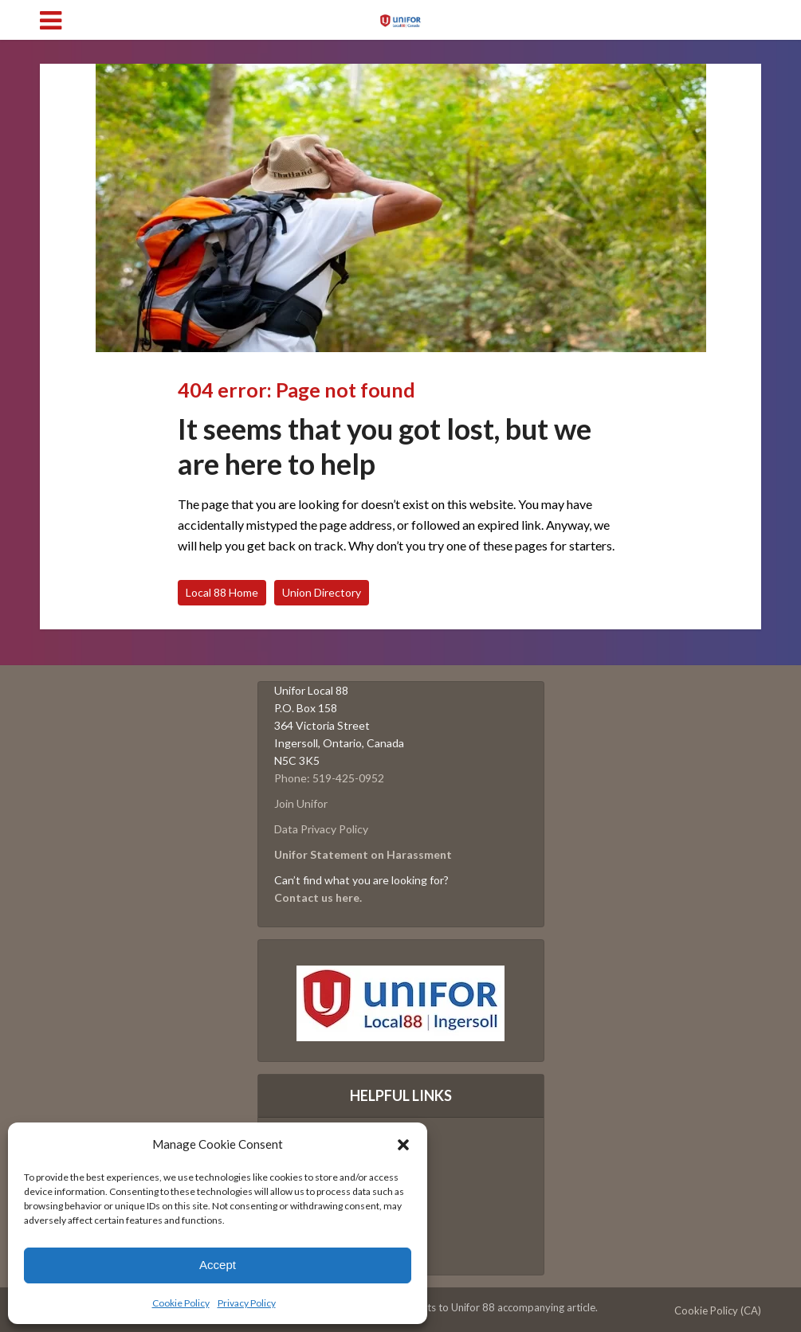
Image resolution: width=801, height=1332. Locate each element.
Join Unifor (301, 803)
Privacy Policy (247, 1303)
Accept (217, 1264)
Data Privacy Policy (321, 829)
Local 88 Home (222, 592)
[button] (403, 1145)
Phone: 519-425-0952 (329, 778)
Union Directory (321, 592)
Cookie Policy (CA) (717, 1310)
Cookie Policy (181, 1303)
